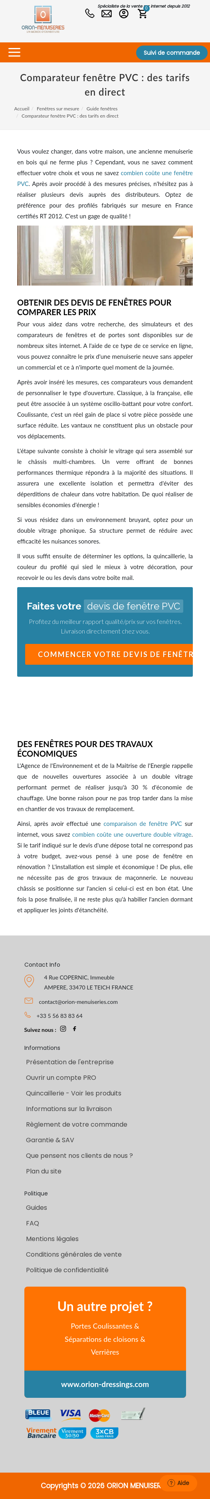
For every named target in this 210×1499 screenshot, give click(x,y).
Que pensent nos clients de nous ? (79, 1155)
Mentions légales (52, 1238)
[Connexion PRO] (125, 15)
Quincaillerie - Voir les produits (73, 1093)
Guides (36, 1207)
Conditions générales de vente (74, 1254)
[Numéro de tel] (91, 14)
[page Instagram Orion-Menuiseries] (63, 1029)
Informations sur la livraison (69, 1108)
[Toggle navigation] (14, 53)
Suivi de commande (172, 53)
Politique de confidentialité (67, 1270)
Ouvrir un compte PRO (61, 1077)
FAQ (32, 1223)
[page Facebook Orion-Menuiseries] (74, 1029)
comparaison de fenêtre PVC (142, 823)
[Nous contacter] (107, 15)
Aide (178, 1483)
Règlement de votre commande (76, 1124)
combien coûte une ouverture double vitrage (132, 834)
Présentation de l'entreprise (70, 1062)
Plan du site (43, 1171)
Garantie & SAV (50, 1140)
